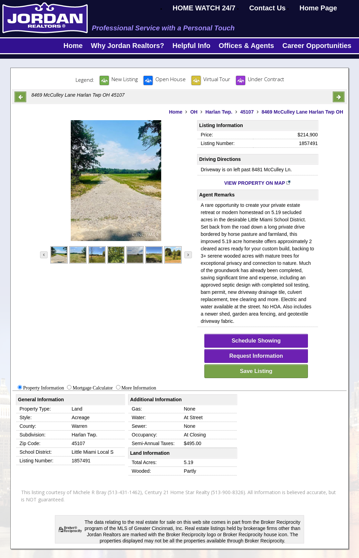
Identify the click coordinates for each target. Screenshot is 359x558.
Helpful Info (192, 45)
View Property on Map (257, 183)
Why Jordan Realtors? (127, 45)
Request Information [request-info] (256, 356)
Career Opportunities (316, 45)
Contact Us (267, 8)
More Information (139, 388)
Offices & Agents (246, 45)
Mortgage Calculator (92, 388)
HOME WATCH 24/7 (204, 8)
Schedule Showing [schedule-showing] (256, 341)
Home (73, 45)
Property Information (43, 388)
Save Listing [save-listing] (256, 371)
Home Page (318, 8)
